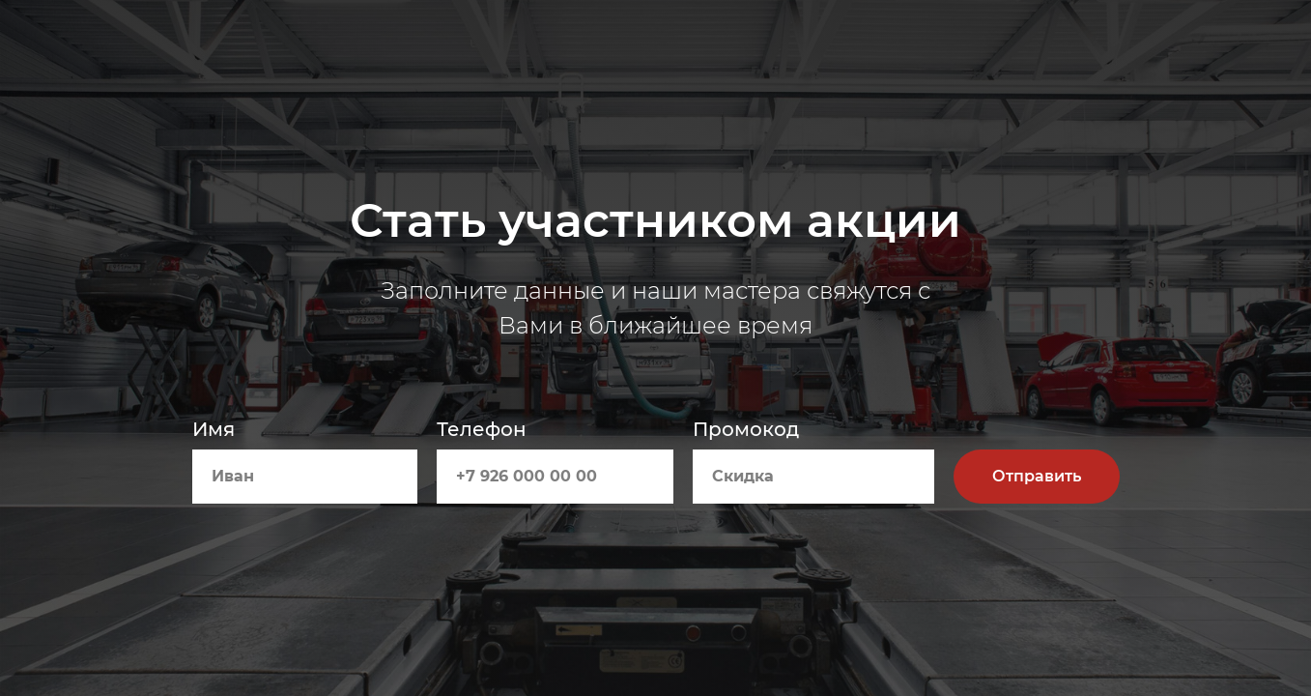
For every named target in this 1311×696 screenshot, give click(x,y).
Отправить (1036, 476)
